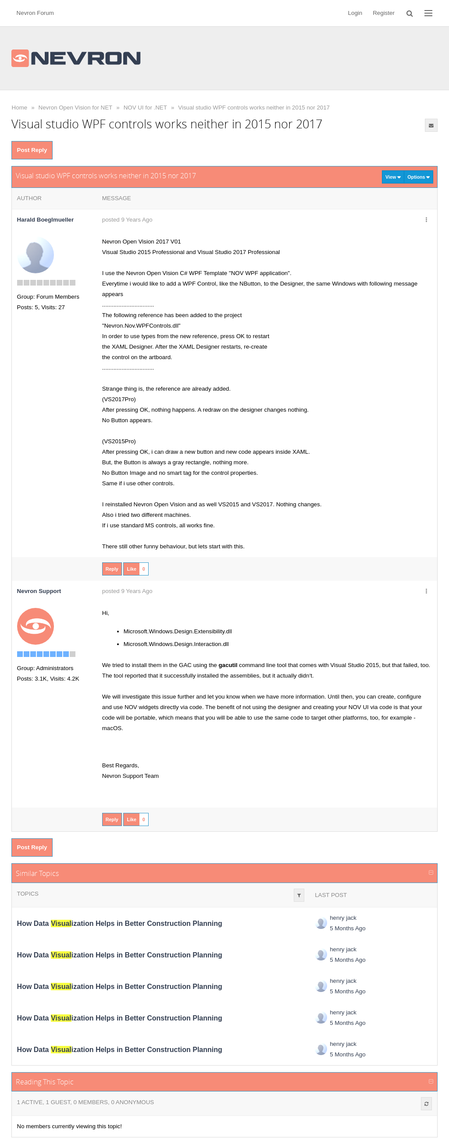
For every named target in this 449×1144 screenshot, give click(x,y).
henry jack (343, 917)
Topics (28, 893)
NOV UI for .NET (145, 107)
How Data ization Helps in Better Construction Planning (119, 923)
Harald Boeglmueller (45, 219)
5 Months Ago (348, 928)
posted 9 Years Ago (127, 219)
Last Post (331, 895)
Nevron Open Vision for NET (76, 107)
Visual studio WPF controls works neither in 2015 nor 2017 (254, 107)
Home (20, 107)
